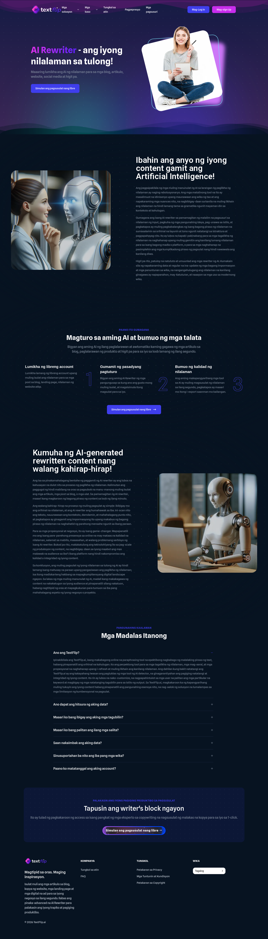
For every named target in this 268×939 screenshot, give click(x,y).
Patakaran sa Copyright (151, 882)
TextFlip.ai (39, 922)
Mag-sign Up (224, 9)
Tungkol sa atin (90, 869)
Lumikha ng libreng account (49, 367)
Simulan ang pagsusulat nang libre (55, 88)
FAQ (83, 876)
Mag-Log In (198, 9)
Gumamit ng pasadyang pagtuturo (120, 369)
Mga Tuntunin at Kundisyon (153, 876)
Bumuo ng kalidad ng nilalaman (193, 369)
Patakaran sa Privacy (149, 869)
